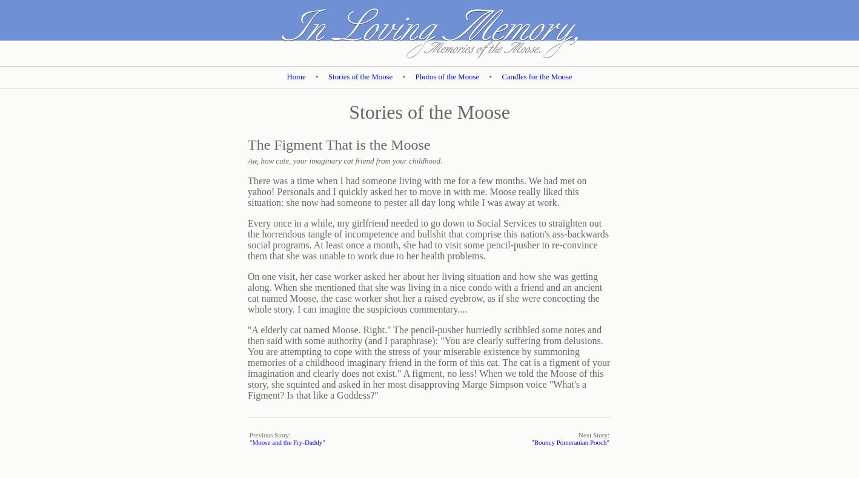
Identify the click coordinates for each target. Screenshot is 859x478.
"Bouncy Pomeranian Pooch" (570, 442)
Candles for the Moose (537, 77)
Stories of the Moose (360, 77)
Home (296, 77)
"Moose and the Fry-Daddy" (287, 442)
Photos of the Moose (448, 77)
